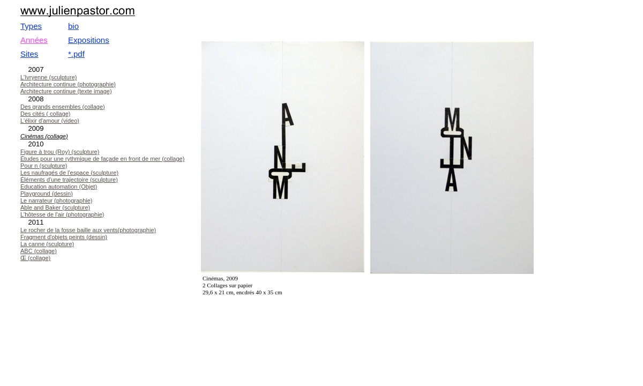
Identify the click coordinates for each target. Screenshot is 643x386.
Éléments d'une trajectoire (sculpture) (69, 179)
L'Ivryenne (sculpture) (48, 77)
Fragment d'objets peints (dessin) (63, 237)
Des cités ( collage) (45, 113)
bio (73, 26)
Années (34, 39)
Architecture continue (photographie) (68, 84)
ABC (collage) (38, 251)
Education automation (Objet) (58, 186)
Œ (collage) (35, 258)
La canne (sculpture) (47, 244)
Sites (29, 53)
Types (31, 26)
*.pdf (76, 53)
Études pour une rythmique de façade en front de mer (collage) (102, 158)
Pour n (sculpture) (43, 165)
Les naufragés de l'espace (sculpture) (69, 172)
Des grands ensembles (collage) (62, 106)
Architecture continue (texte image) (66, 91)
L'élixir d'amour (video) (49, 120)
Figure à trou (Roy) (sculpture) (59, 152)
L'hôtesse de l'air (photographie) (62, 214)
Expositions (88, 39)
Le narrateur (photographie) (56, 200)
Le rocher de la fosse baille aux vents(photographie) (88, 230)
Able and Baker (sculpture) (55, 207)
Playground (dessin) (46, 193)
